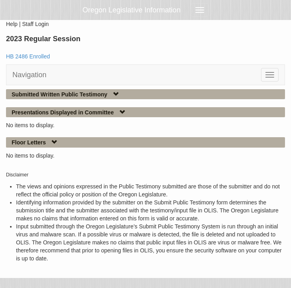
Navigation (29, 75)
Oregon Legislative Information (131, 10)
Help (12, 24)
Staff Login (35, 24)
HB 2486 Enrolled (28, 56)
